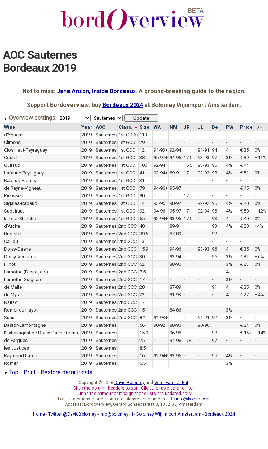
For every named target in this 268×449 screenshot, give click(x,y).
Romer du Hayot (21, 310)
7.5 (142, 272)
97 (214, 157)
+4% (259, 226)
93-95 (159, 203)
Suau (9, 317)
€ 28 (244, 226)
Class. (128, 127)
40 (142, 226)
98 (214, 173)
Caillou (11, 241)
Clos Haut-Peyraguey (25, 150)
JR (186, 127)
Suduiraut (14, 211)
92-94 (175, 150)
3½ (229, 157)
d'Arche (12, 226)
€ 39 (244, 157)
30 (142, 256)
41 (142, 173)
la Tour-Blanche (20, 218)
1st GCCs (128, 134)
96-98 (175, 332)
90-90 (203, 325)
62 (142, 264)
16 (142, 355)
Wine (9, 127)
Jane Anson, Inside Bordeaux (96, 91)
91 (214, 287)
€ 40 (244, 203)
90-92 (175, 203)
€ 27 (244, 294)
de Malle (13, 287)
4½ (229, 165)
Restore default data (66, 372)
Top (10, 372)
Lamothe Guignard (23, 279)
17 (186, 173)
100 (143, 165)
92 (142, 211)
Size (144, 127)
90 (142, 195)
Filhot (10, 264)
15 (142, 310)
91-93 (175, 294)
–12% (261, 211)
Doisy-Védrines (20, 256)
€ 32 (244, 256)
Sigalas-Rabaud (20, 203)
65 (142, 218)
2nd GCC (127, 226)
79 (142, 188)
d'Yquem (13, 134)
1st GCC (126, 142)
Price (246, 127)
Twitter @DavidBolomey (72, 414)
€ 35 (244, 150)
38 (142, 157)
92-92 (203, 173)
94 (214, 150)
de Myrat (13, 294)
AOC (100, 127)
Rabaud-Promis (20, 180)
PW (229, 127)
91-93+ (161, 150)
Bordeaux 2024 (122, 105)
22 (142, 294)
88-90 (175, 264)
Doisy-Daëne (17, 249)
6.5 (142, 363)
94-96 (175, 157)
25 (142, 340)
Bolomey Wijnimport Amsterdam (168, 414)
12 (142, 150)
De (215, 127)
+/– (259, 127)
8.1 (142, 317)
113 (143, 134)
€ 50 (244, 211)
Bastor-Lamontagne (25, 325)
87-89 (175, 233)
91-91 (203, 150)
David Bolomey (129, 382)
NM (173, 127)
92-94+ (161, 173)
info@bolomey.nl (192, 398)
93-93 (203, 157)
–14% (261, 332)
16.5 (188, 165)
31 (142, 180)
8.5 (142, 348)
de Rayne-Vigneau (23, 188)
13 (142, 241)
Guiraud (12, 165)
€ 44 (244, 165)
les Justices (16, 348)
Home (39, 414)
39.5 (143, 233)
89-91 (175, 173)
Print (29, 372)
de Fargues (16, 340)
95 (214, 203)
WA (157, 127)
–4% (259, 294)
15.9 (143, 249)
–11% (261, 157)
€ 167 (245, 332)
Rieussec (13, 195)
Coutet (11, 157)
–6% (259, 256)
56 (142, 325)
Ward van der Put (171, 382)
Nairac (10, 302)
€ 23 (244, 264)
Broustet (13, 233)
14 (142, 203)
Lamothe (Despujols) (26, 272)
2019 (86, 134)
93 (214, 218)
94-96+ (161, 188)
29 (142, 142)
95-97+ (161, 157)
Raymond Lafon (20, 355)
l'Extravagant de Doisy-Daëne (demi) (42, 332)
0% (258, 150)
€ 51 (244, 173)
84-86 (175, 310)
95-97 (175, 188)
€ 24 (244, 325)
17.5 (188, 157)
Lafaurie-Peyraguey (24, 173)
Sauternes (106, 134)
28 (142, 287)
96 (214, 165)
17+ (187, 211)
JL (200, 127)
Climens (12, 142)
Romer (11, 363)
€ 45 (244, 188)
